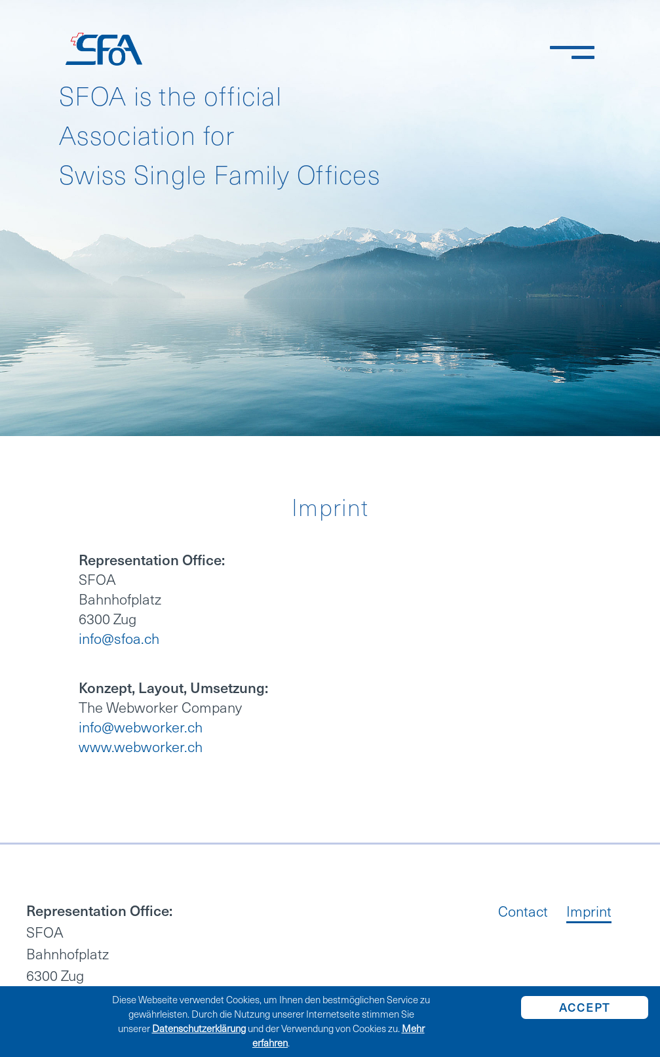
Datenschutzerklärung (199, 1029)
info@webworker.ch (141, 727)
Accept (585, 1008)
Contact (523, 913)
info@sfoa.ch (119, 639)
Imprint (588, 913)
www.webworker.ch (141, 747)
